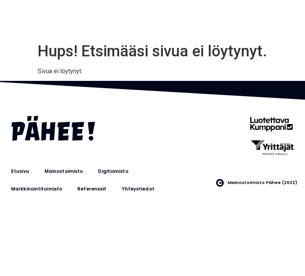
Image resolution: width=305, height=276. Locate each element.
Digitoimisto (113, 171)
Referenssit (91, 189)
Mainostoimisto (63, 171)
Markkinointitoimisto (36, 189)
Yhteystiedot (138, 189)
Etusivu (20, 171)
